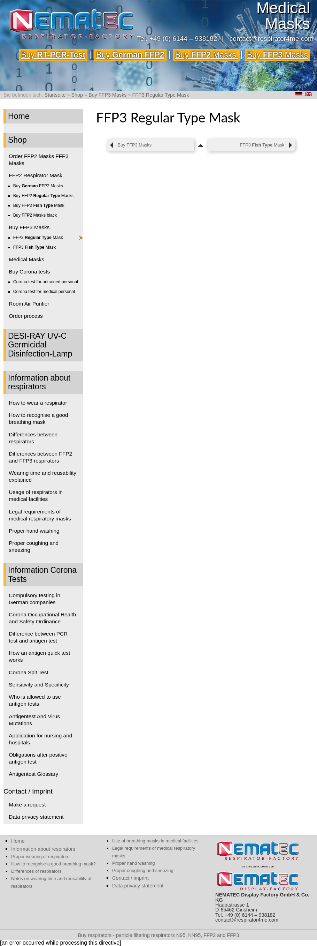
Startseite (55, 95)
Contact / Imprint (28, 791)
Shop (77, 95)
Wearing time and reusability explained (42, 476)
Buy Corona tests (29, 272)
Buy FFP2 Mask (38, 205)
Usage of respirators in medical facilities (36, 495)
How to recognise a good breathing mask (38, 418)
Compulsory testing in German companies (34, 598)
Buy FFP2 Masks (38, 185)
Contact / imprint (130, 878)
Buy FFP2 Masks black (35, 215)
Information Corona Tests (42, 574)
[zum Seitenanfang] (201, 145)
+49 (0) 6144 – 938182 (183, 38)
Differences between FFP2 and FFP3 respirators (40, 457)
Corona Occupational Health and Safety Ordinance (42, 617)
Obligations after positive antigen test (38, 758)
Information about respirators (39, 382)
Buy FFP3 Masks (107, 95)
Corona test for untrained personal (45, 281)
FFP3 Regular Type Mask (160, 95)
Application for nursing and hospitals (40, 739)
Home (18, 116)
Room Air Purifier (29, 304)
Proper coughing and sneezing (34, 546)
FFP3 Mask (38, 237)
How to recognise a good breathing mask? (53, 863)
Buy (53, 54)
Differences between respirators (33, 437)
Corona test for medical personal (44, 291)
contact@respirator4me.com (272, 38)
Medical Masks (26, 259)
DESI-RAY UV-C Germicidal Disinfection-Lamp (40, 344)
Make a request (27, 805)
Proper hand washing (34, 531)
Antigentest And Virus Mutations (34, 719)
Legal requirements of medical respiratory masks (40, 515)
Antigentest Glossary (33, 774)
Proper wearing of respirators (40, 856)
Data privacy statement (36, 817)
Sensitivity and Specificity (39, 685)
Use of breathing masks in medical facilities (155, 840)
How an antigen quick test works (39, 656)
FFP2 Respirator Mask (35, 175)
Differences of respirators (36, 871)
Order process (25, 316)
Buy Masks (207, 54)
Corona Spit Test (28, 672)
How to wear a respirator (38, 403)
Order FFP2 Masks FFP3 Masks (39, 159)
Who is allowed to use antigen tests (35, 700)
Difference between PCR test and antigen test (38, 637)
